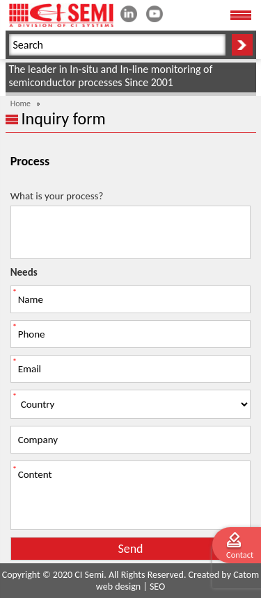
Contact (239, 554)
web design (118, 586)
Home (20, 103)
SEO (157, 586)
